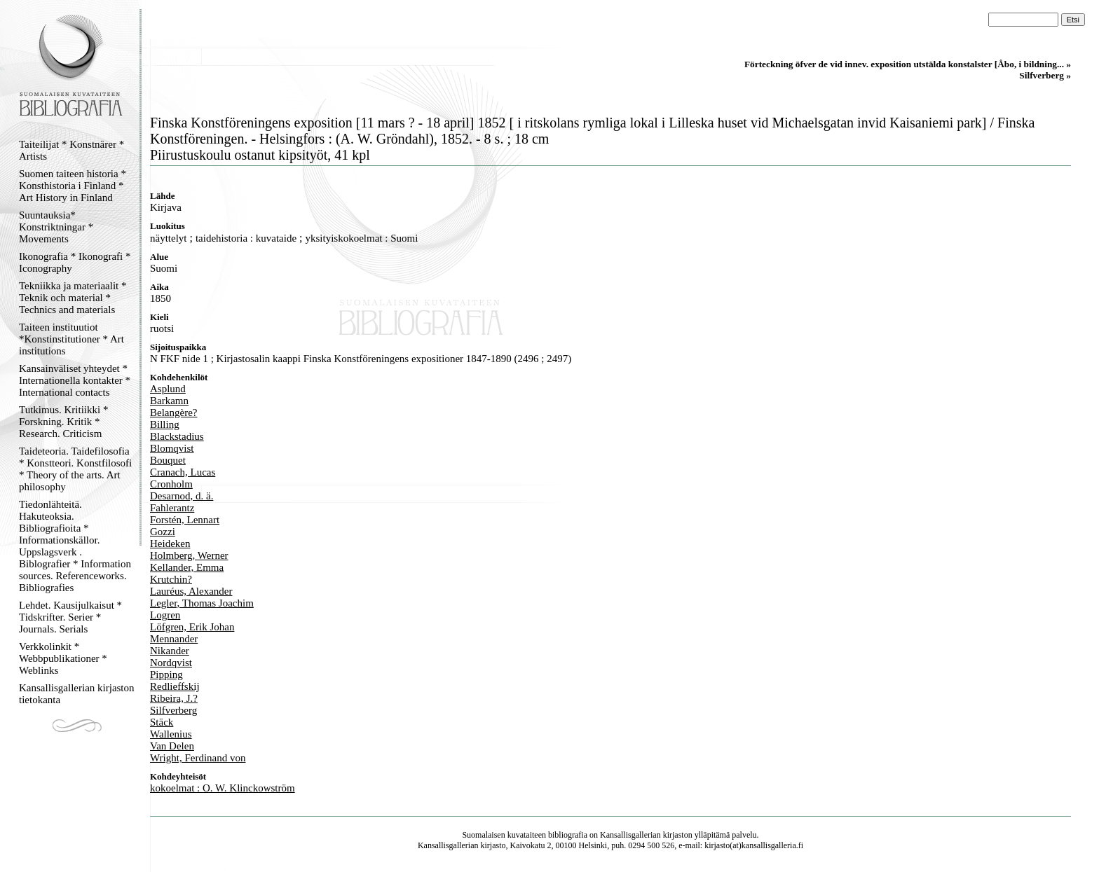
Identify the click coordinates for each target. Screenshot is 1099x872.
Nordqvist (171, 662)
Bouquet (168, 460)
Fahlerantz (172, 507)
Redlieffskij (175, 686)
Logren (165, 615)
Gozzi (162, 531)
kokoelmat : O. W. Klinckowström (222, 788)
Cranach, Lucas (182, 472)
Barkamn (169, 400)
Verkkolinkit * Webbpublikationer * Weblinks (63, 658)
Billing (164, 424)
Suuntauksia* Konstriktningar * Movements (56, 226)
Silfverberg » (1045, 75)
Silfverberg (173, 710)
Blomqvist (172, 448)
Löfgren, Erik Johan (192, 626)
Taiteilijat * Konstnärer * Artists (71, 150)
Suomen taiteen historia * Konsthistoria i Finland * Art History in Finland (72, 185)
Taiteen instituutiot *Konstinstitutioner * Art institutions (71, 339)
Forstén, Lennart (184, 519)
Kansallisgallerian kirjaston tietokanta (77, 693)
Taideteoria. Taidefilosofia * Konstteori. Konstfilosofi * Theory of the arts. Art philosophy (75, 468)
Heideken (170, 543)
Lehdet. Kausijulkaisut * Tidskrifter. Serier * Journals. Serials (70, 617)
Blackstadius (177, 436)
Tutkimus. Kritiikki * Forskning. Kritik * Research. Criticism (63, 421)
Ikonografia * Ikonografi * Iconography (75, 262)
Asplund (168, 388)
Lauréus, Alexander (191, 591)
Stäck (161, 722)
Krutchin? (171, 579)
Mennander (174, 638)
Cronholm (171, 484)
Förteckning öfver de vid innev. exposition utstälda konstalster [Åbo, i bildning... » (907, 64)
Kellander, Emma (187, 567)
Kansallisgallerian (630, 835)
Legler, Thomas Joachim (202, 603)
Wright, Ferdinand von (197, 757)
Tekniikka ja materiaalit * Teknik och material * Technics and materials (72, 297)
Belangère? (173, 412)
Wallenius (171, 734)
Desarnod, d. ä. (181, 495)
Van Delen (172, 746)
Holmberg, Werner (189, 555)
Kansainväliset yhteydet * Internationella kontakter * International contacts (74, 380)
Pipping (166, 674)
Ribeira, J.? (174, 698)
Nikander (169, 650)
